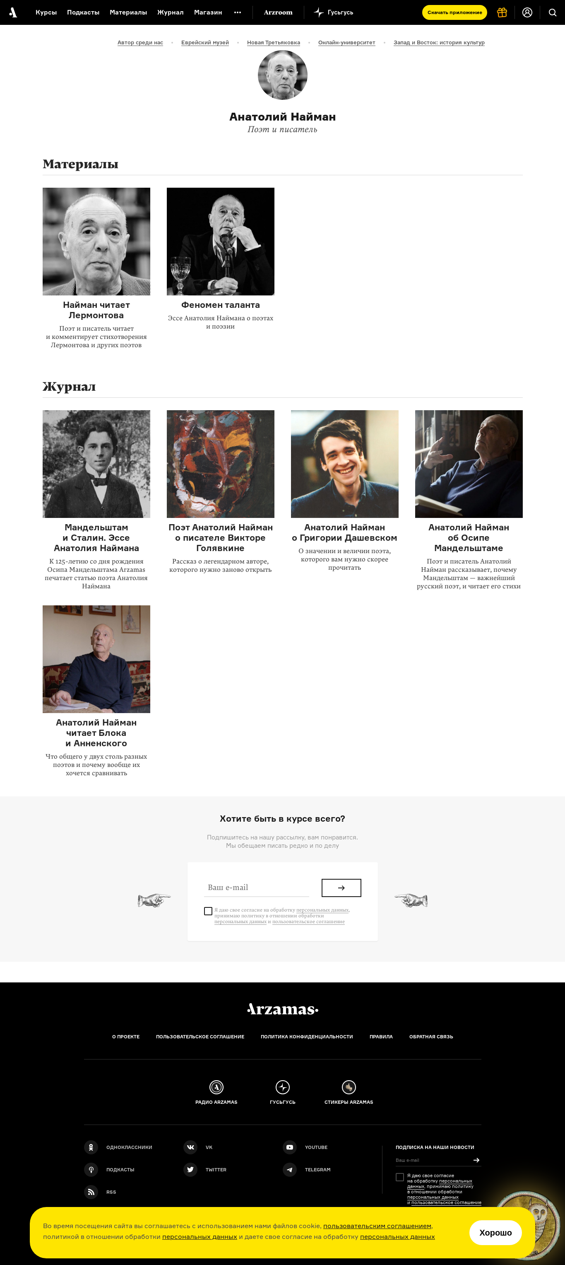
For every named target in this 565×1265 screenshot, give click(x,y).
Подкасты (83, 12)
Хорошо (495, 1232)
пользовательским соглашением (377, 1225)
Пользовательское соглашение (200, 1037)
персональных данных (199, 1236)
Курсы (46, 12)
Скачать (455, 12)
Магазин (208, 12)
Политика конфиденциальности (307, 1037)
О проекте (125, 1037)
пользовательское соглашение (308, 921)
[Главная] (282, 1009)
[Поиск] (552, 12)
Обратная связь (431, 1037)
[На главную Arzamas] (12, 12)
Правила (381, 1037)
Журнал (170, 12)
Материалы (128, 12)
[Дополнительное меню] (237, 12)
